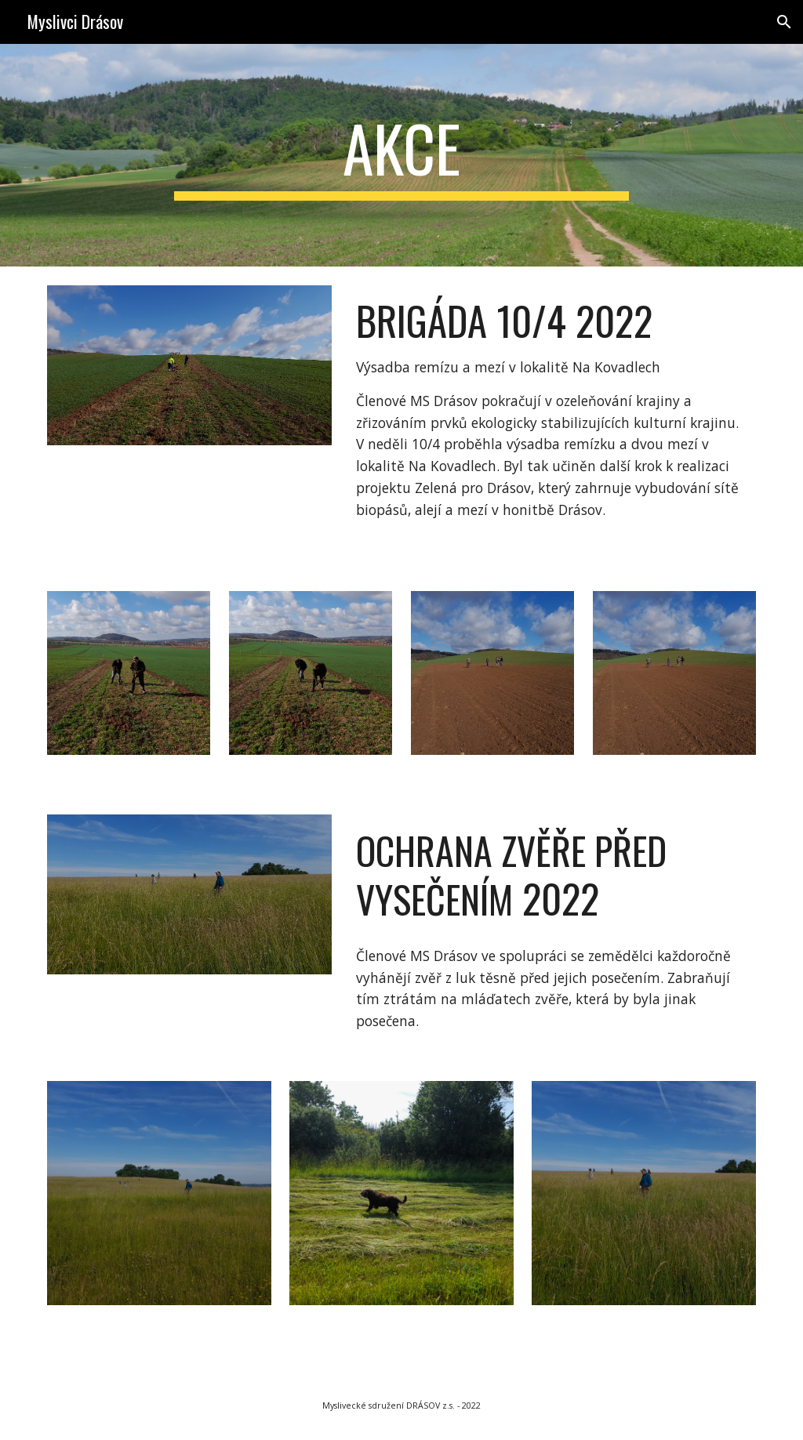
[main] (401, 155)
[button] (784, 22)
